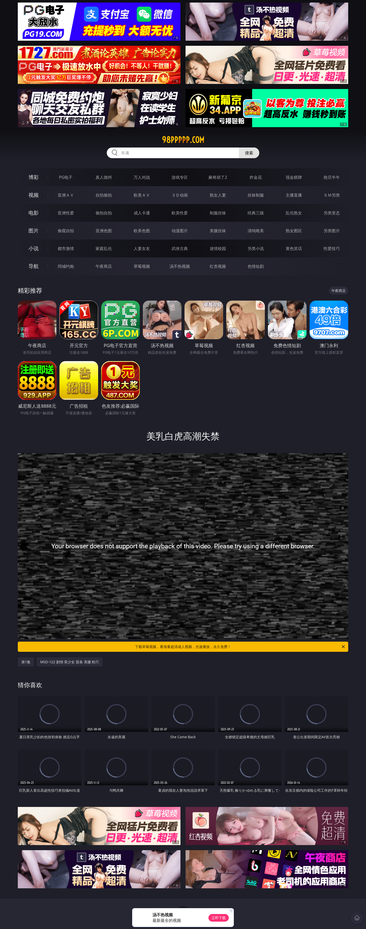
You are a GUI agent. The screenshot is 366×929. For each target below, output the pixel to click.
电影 (33, 212)
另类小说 (256, 248)
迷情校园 (218, 248)
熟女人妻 (218, 195)
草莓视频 (142, 266)
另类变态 (332, 213)
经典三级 (256, 213)
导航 (33, 266)
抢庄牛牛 (332, 177)
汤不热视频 (180, 266)
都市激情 (66, 248)
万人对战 (142, 177)
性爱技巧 (332, 248)
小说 (33, 248)
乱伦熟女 (294, 213)
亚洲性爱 (66, 213)
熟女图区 (294, 230)
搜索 (249, 153)
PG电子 (65, 177)
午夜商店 (104, 266)
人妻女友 (142, 248)
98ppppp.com (183, 140)
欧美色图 (142, 230)
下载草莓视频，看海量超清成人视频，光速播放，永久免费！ (240, 647)
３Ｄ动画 (180, 195)
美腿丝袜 (218, 230)
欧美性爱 (180, 213)
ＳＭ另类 (332, 195)
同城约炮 (66, 266)
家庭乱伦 (104, 248)
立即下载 (218, 917)
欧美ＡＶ (142, 195)
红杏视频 (218, 266)
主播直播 (294, 195)
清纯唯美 (256, 230)
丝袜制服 (256, 195)
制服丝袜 (218, 213)
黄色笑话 (294, 248)
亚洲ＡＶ (66, 195)
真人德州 (104, 177)
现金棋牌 (294, 177)
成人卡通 (142, 213)
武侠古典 (180, 248)
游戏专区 (180, 177)
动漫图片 (180, 230)
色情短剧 (256, 266)
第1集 (25, 661)
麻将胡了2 (217, 177)
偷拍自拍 (104, 213)
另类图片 (332, 230)
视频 (33, 194)
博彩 (33, 177)
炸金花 (256, 177)
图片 (33, 230)
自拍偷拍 (104, 195)
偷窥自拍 (66, 230)
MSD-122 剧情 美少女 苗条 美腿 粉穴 (69, 661)
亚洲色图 (104, 230)
